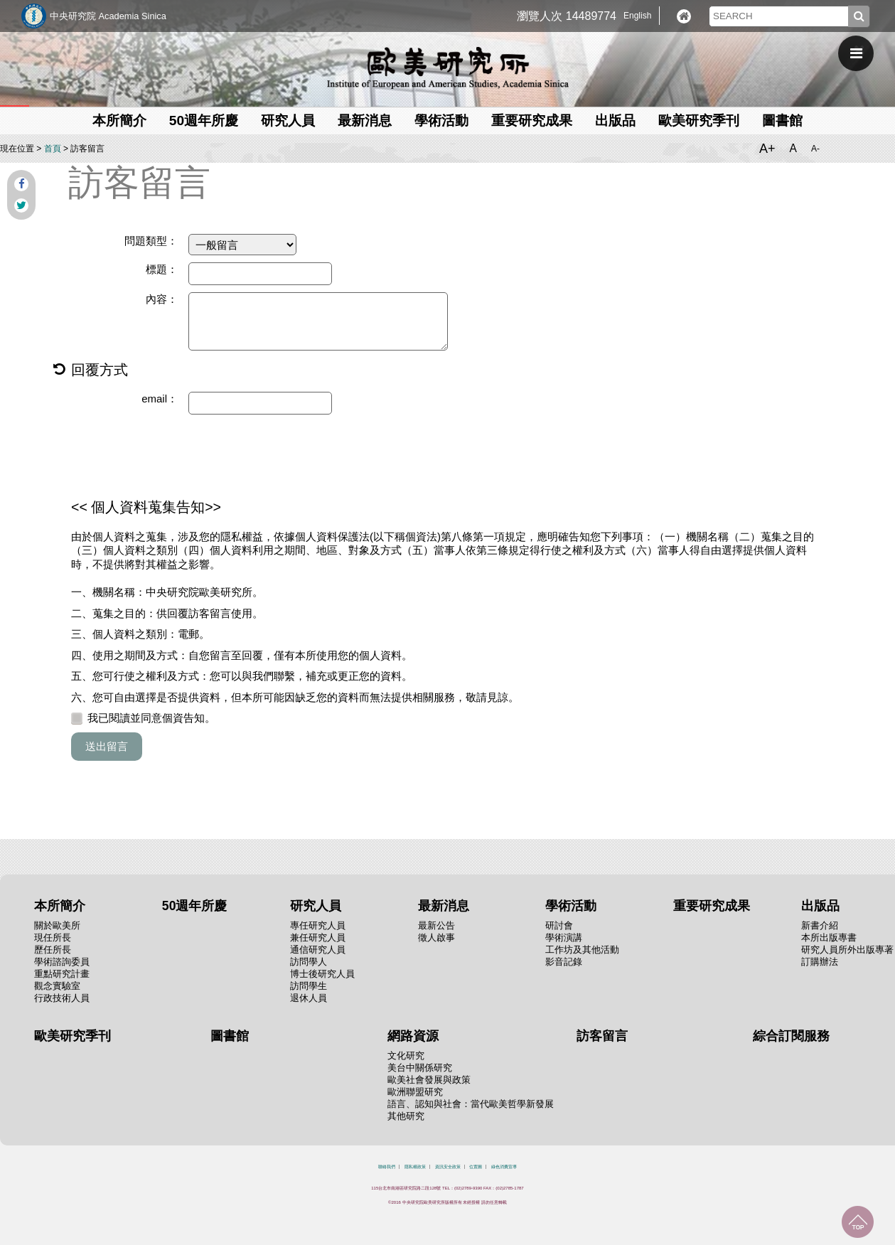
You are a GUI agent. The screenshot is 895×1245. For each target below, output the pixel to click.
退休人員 (308, 998)
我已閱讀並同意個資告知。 (143, 718)
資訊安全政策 (448, 1167)
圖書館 (782, 120)
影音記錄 (563, 961)
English (637, 16)
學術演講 (563, 937)
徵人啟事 (436, 937)
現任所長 (52, 937)
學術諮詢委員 (62, 961)
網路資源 (413, 1036)
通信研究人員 (317, 949)
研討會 (559, 925)
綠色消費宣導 (504, 1167)
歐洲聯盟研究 (415, 1091)
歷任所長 (52, 949)
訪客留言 (602, 1036)
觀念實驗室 (57, 985)
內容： (162, 299)
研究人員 (288, 120)
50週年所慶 (203, 120)
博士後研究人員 (322, 973)
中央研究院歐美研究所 (448, 67)
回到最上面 (858, 1222)
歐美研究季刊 (698, 120)
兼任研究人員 (317, 937)
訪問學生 (308, 985)
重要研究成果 (531, 120)
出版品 (615, 120)
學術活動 (441, 120)
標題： (162, 269)
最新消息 (365, 120)
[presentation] (179, 456)
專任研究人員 (317, 925)
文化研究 (405, 1055)
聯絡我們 (386, 1167)
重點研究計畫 (62, 973)
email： (159, 398)
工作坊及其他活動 (582, 949)
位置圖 (475, 1167)
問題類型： (151, 241)
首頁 (52, 149)
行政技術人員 (62, 998)
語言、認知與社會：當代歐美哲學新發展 (470, 1104)
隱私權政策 (415, 1167)
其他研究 (405, 1116)
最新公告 (436, 925)
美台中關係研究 (419, 1067)
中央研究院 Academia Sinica (108, 16)
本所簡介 (119, 120)
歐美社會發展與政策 (429, 1079)
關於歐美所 (57, 925)
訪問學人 (308, 961)
